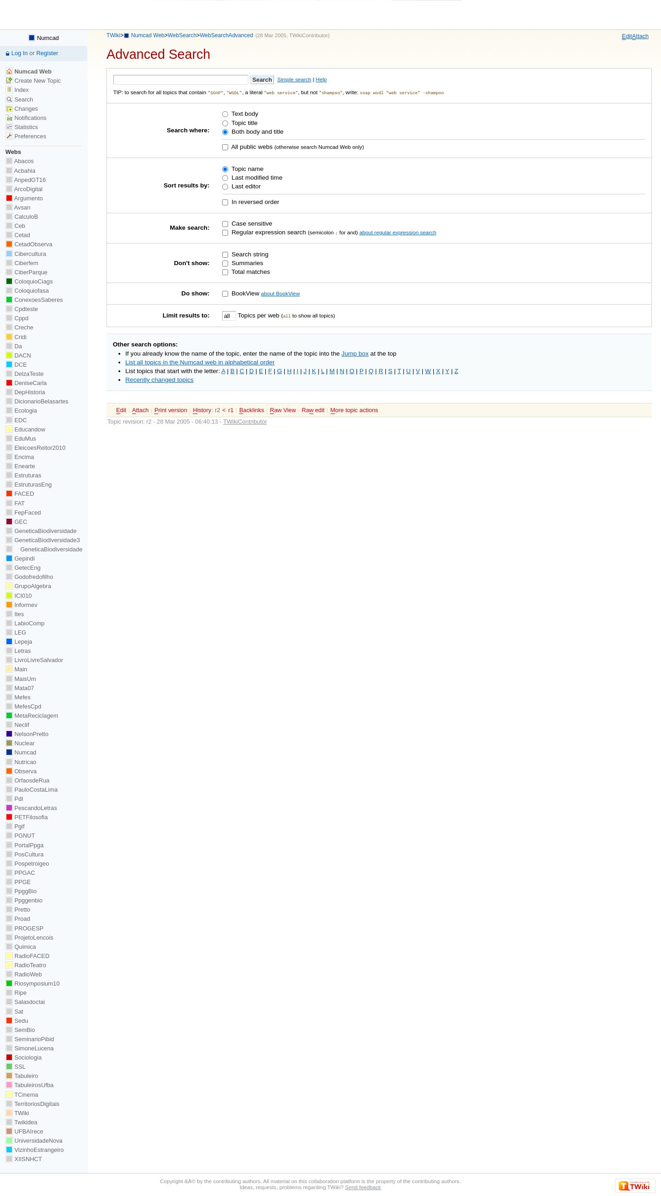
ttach (640, 36)
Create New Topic (33, 80)
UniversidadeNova (34, 1140)
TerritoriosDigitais (33, 1103)
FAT (15, 503)
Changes (22, 108)
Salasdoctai (25, 1001)
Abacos (20, 161)
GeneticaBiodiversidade (41, 530)
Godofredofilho (29, 576)
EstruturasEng (29, 484)
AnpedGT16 (26, 179)
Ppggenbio (24, 900)
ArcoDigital (24, 189)
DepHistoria (25, 392)
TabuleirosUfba (30, 1085)
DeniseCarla (26, 383)
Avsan (18, 207)
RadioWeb (24, 974)
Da (14, 346)
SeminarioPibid (30, 1039)
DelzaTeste (25, 373)
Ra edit (313, 410)
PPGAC (20, 872)
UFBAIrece (24, 1131)
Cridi (16, 337)
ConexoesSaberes (34, 299)
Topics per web (258, 315)
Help (321, 79)
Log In (19, 53)
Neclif (17, 724)
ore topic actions (354, 410)
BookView (244, 292)
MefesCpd (23, 706)
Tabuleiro (22, 1075)
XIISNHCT (24, 1159)
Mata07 (20, 688)
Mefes (18, 697)
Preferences (26, 136)
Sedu (17, 1020)
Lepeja (19, 641)
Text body (244, 113)
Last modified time (256, 177)
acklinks (251, 410)
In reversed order (255, 201)
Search (19, 99)
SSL (16, 1066)
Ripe (16, 992)
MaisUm (21, 678)
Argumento (24, 198)
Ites (15, 614)
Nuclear (20, 743)
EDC (16, 420)
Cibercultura (26, 253)
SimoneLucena (30, 1048)
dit (627, 36)
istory (202, 410)
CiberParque (27, 272)
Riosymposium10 (33, 983)
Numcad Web (148, 35)
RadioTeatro (26, 965)
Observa (21, 771)
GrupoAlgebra (28, 586)
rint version (170, 410)
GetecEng (23, 567)
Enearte (20, 466)
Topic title (244, 122)
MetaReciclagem (32, 715)
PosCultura (25, 854)
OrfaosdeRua (28, 780)
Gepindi (20, 558)
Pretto (18, 909)
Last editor (245, 185)
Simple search (294, 79)
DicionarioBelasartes (37, 401)
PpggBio (21, 891)
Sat (14, 1011)
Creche (20, 327)
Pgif (15, 826)
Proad (18, 918)
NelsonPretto (27, 734)
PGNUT (20, 835)
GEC (16, 521)
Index (17, 89)
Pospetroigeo (27, 863)
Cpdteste (22, 309)
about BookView (280, 293)
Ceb (15, 225)
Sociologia (24, 1057)
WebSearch (182, 35)
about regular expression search (397, 232)
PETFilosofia (27, 817)
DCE (16, 364)
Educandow (25, 429)
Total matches (250, 271)
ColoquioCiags (29, 281)
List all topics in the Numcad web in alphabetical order (199, 361)
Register (47, 53)
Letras (18, 650)
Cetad (18, 235)
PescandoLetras (31, 808)
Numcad (43, 37)
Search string (249, 253)
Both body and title (257, 131)
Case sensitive (251, 223)
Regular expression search (268, 231)
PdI (14, 798)
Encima (20, 456)
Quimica (21, 946)
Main (16, 669)
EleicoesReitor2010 (36, 447)
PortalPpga (25, 845)
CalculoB (22, 216)
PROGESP (25, 928)
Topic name (246, 168)
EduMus (21, 438)
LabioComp (25, 623)
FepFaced (23, 512)
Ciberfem (22, 263)
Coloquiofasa (27, 290)
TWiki (113, 35)
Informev (21, 604)
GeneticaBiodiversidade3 (43, 540)
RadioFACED (28, 955)
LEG (16, 632)
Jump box (355, 353)
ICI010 (19, 595)
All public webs (251, 146)
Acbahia (20, 170)
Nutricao (21, 762)
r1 (230, 409)
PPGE (18, 882)
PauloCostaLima (32, 789)
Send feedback (363, 1187)
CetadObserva (29, 244)
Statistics (22, 127)
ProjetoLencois (29, 937)
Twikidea (21, 1122)
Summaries (246, 262)
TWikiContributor (308, 35)
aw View (283, 410)
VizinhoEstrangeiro (35, 1149)
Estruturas (23, 475)
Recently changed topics (159, 379)
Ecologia (21, 410)
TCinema (22, 1094)
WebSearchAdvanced (226, 35)
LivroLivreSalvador (34, 660)
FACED (20, 493)
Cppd (17, 318)
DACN (18, 355)
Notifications (26, 117)
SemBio (20, 1029)
